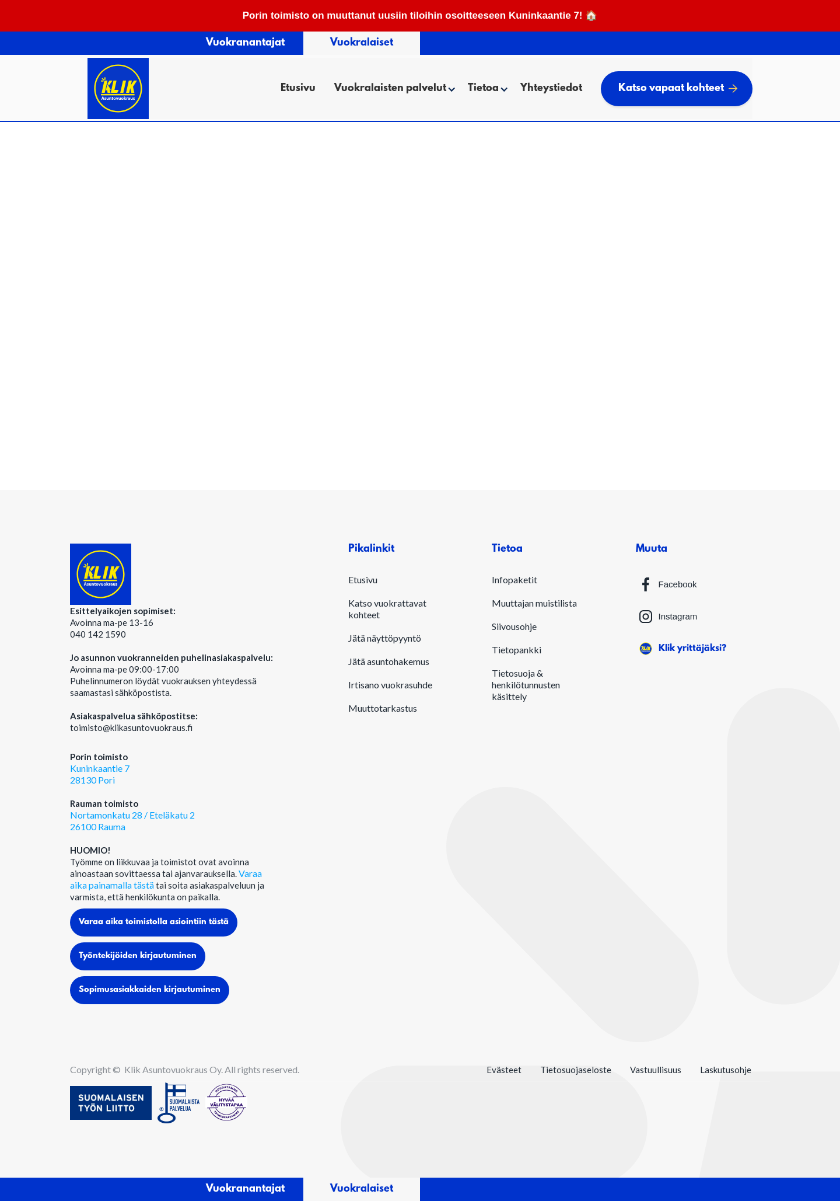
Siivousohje (514, 626)
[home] (118, 88)
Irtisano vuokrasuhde (390, 684)
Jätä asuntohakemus (388, 661)
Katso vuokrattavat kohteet (387, 608)
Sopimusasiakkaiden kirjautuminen (149, 990)
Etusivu (298, 89)
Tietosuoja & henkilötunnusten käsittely (526, 684)
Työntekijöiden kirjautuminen (138, 956)
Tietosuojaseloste (575, 1069)
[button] (392, 88)
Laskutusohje (725, 1069)
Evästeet (504, 1069)
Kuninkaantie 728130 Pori (100, 774)
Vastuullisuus (655, 1069)
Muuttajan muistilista (534, 602)
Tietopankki (516, 649)
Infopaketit (514, 579)
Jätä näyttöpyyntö (384, 637)
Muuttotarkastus (382, 707)
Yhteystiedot (551, 89)
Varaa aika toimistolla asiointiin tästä (154, 922)
